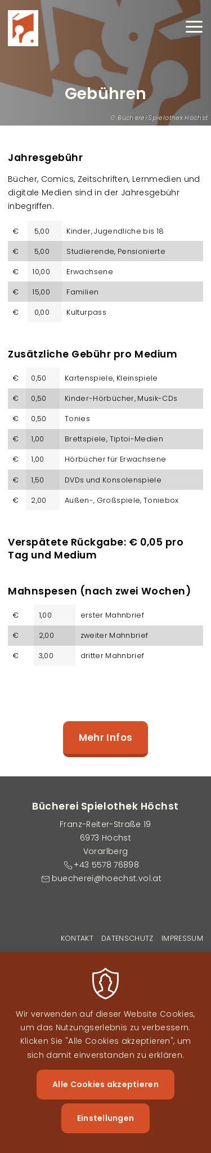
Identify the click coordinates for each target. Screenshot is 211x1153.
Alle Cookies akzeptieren (105, 1094)
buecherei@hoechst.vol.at (106, 878)
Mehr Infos (105, 737)
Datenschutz (127, 938)
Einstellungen (105, 1128)
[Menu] (194, 28)
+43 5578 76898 (106, 864)
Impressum (182, 938)
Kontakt (77, 938)
